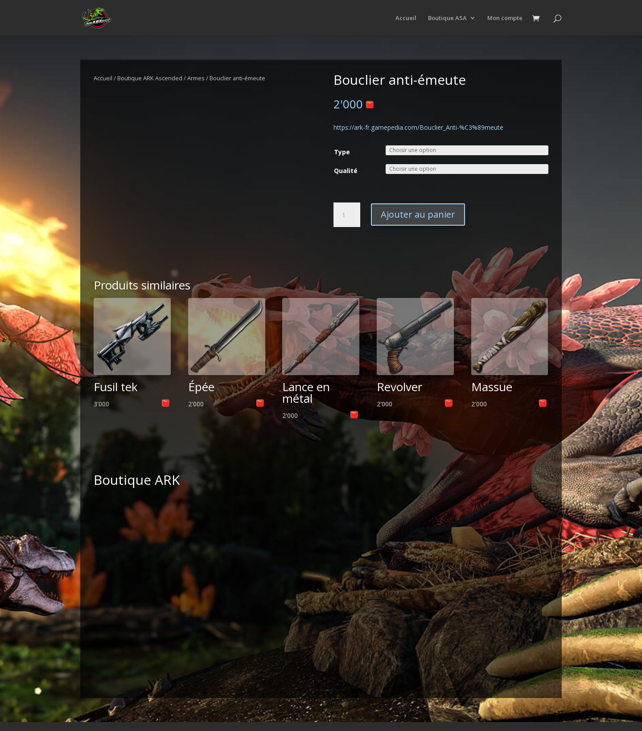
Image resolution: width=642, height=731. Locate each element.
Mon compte (505, 18)
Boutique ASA (447, 18)
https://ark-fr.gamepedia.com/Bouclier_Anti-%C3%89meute (418, 127)
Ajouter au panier (418, 214)
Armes (196, 78)
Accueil (405, 18)
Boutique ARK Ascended (149, 78)
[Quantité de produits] (346, 214)
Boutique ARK (137, 480)
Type (342, 152)
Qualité (346, 170)
